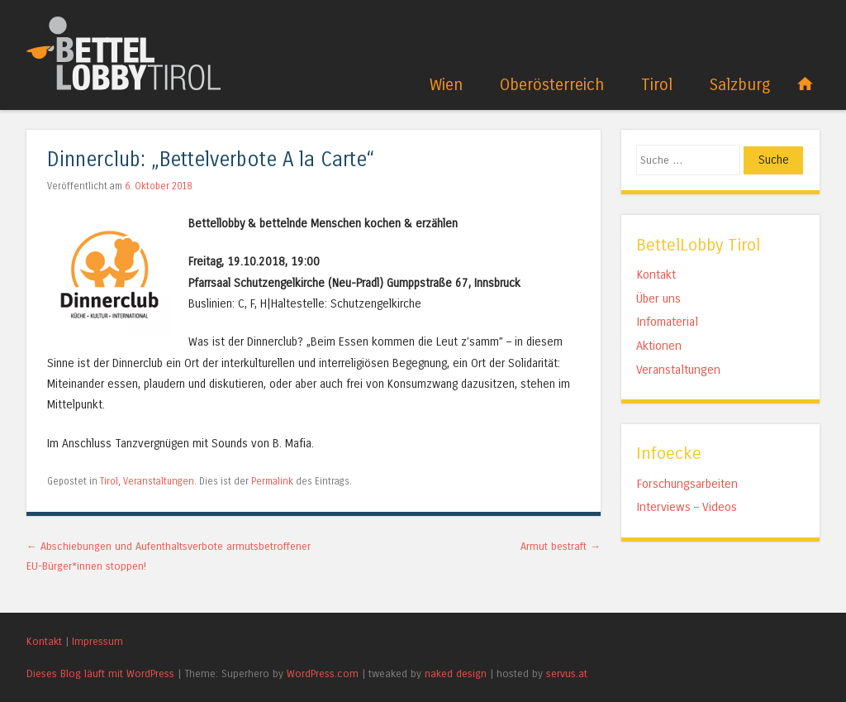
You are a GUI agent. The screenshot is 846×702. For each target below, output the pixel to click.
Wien (446, 84)
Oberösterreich (552, 84)
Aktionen (659, 345)
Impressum (97, 641)
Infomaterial (667, 321)
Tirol (657, 84)
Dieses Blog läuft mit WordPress (100, 673)
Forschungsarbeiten (687, 483)
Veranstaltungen (158, 481)
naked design (456, 673)
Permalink (272, 481)
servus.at (566, 673)
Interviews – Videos (686, 506)
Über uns (658, 298)
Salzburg (740, 84)
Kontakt (656, 274)
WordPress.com (323, 673)
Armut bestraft (560, 546)
